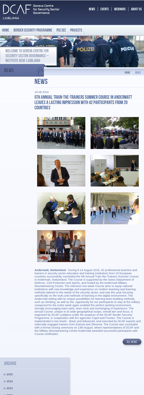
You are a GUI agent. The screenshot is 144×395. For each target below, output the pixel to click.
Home (5, 30)
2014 (10, 172)
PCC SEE (61, 30)
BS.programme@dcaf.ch (119, 370)
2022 (10, 117)
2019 (10, 138)
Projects (76, 30)
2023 (10, 110)
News (24, 68)
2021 (10, 124)
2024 (10, 103)
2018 (10, 145)
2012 (10, 186)
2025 (10, 96)
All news (132, 332)
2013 (10, 179)
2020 (10, 131)
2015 (10, 165)
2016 (10, 158)
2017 (10, 151)
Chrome (107, 387)
